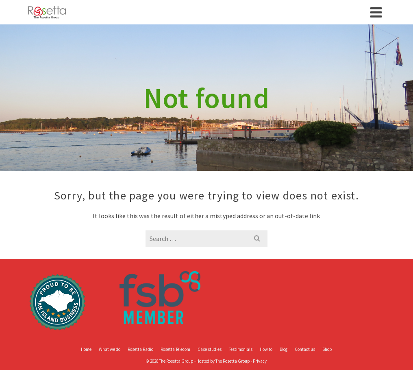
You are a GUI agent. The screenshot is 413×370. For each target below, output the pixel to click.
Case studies (210, 349)
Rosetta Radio (140, 349)
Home (86, 349)
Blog (283, 349)
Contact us (305, 349)
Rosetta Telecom (175, 349)
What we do (109, 349)
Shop (327, 349)
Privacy (260, 361)
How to (266, 349)
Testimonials (240, 349)
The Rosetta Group (232, 361)
